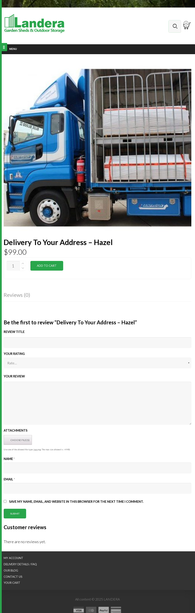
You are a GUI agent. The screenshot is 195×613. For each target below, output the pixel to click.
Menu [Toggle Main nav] (10, 49)
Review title (14, 332)
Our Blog (11, 570)
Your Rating (14, 354)
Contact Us (13, 576)
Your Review (14, 376)
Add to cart (47, 265)
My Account (13, 558)
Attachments (15, 430)
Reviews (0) (17, 294)
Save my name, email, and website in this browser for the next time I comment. (76, 501)
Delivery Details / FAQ (20, 564)
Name (9, 459)
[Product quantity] (13, 266)
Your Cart (12, 582)
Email (9, 479)
